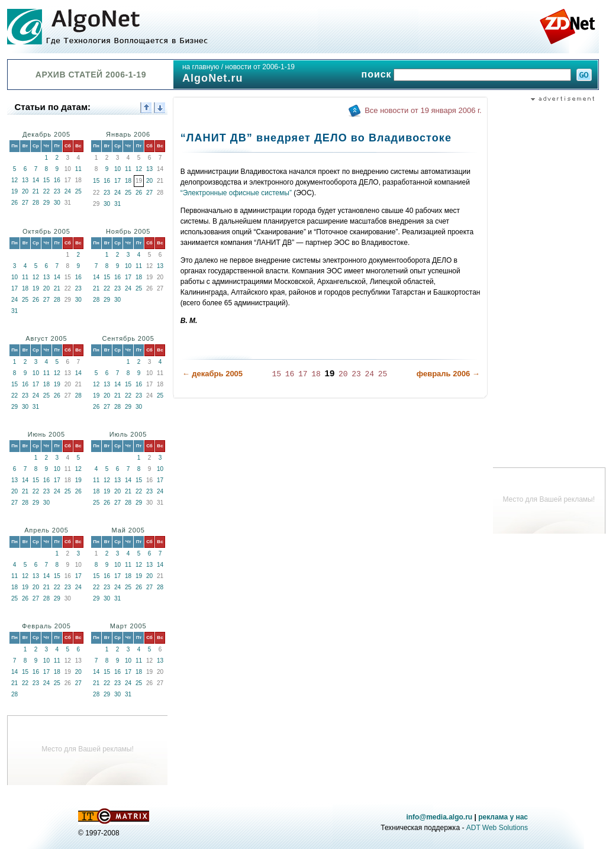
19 (14, 191)
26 (14, 202)
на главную (200, 67)
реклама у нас (503, 817)
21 (36, 191)
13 (25, 180)
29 (46, 202)
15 (46, 180)
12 (14, 180)
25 (78, 191)
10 (117, 169)
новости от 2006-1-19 (260, 67)
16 (57, 180)
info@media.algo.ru (439, 817)
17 (117, 180)
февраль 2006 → (448, 373)
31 (117, 204)
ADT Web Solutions (497, 828)
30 (57, 202)
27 (25, 202)
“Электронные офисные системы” (236, 193)
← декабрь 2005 (212, 373)
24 (68, 191)
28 (36, 202)
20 (25, 191)
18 (128, 180)
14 (36, 180)
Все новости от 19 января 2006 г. (423, 110)
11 (78, 169)
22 (46, 191)
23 (57, 191)
